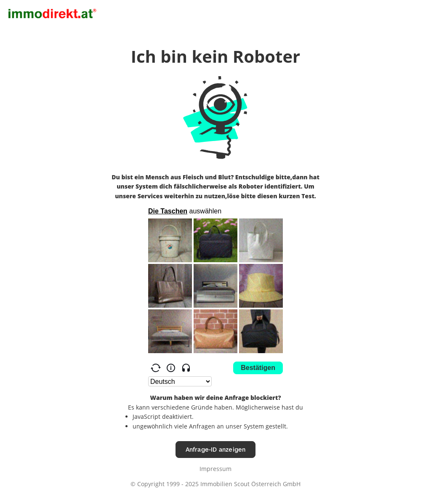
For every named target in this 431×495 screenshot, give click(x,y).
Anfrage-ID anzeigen (216, 449)
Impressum (215, 469)
